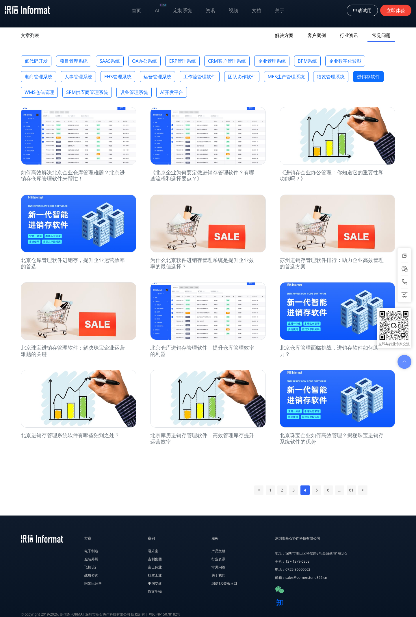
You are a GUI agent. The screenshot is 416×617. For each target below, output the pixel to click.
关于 (279, 10)
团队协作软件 (242, 76)
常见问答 (218, 567)
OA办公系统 (144, 61)
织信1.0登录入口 (224, 583)
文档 (256, 10)
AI (160, 9)
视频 (233, 10)
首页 (136, 10)
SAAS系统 (110, 61)
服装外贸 (91, 559)
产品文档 (218, 550)
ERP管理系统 (182, 61)
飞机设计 (91, 567)
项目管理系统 (74, 61)
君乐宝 (153, 550)
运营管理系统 (157, 76)
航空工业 (155, 575)
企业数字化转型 (345, 61)
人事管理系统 (78, 76)
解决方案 (284, 35)
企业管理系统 (272, 61)
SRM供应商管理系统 (87, 92)
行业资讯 (349, 35)
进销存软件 (368, 76)
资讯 (210, 10)
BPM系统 (307, 61)
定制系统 (182, 10)
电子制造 (91, 550)
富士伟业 (155, 567)
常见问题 (381, 35)
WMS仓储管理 (39, 92)
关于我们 (218, 575)
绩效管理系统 (331, 76)
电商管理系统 (38, 76)
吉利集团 (155, 559)
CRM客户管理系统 (227, 61)
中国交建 (155, 583)
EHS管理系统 (117, 76)
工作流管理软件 (199, 76)
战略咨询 (91, 575)
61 (351, 490)
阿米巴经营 (93, 583)
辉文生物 (155, 591)
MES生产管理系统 (286, 76)
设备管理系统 (134, 92)
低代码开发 (36, 61)
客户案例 (316, 35)
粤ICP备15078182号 (165, 614)
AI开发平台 (171, 92)
